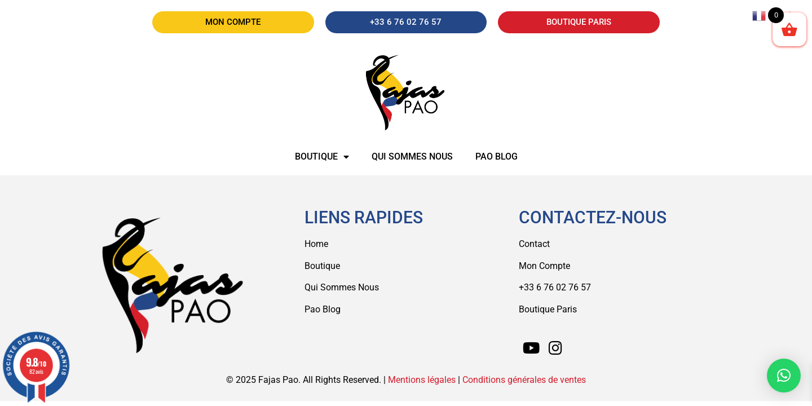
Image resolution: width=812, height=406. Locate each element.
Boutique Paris (548, 309)
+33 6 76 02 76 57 (555, 287)
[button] (784, 375)
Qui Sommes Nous (341, 287)
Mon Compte (544, 266)
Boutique (322, 157)
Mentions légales (422, 379)
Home (316, 244)
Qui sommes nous (412, 156)
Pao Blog (496, 156)
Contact (534, 244)
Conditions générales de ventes (524, 379)
